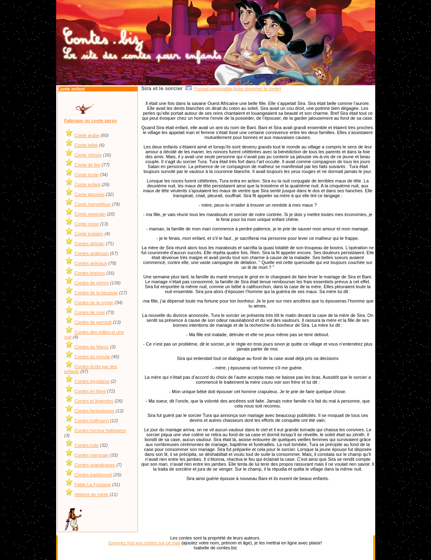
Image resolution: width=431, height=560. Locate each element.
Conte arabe (87, 135)
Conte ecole (87, 174)
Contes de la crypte (94, 302)
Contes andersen (92, 253)
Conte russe (87, 223)
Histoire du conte (92, 494)
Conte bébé (86, 145)
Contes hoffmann (92, 420)
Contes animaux (91, 263)
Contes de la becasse (96, 292)
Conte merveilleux (93, 204)
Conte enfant (87, 184)
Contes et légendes (94, 400)
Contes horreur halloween (100, 430)
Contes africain (90, 243)
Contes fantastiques (94, 410)
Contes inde (87, 445)
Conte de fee (87, 164)
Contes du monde (92, 356)
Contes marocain (92, 455)
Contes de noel (90, 312)
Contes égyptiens (92, 381)
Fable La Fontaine (93, 484)
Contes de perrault (93, 322)
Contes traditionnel (93, 474)
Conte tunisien (89, 233)
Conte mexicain (90, 214)
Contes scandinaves (95, 464)
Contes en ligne (90, 391)
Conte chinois (88, 155)
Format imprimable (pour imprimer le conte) (237, 88)
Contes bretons (90, 273)
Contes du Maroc (92, 346)
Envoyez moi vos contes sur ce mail (144, 542)
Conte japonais (90, 194)
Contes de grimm (92, 282)
